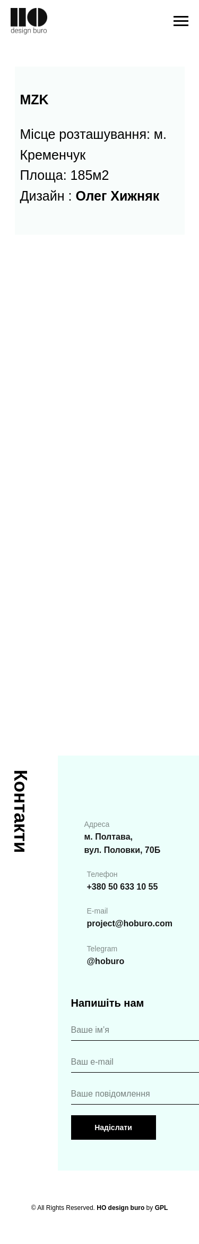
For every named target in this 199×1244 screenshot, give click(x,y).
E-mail (97, 911)
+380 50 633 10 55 (122, 886)
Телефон (102, 874)
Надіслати (113, 1127)
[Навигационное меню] (181, 21)
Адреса (97, 824)
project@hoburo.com (129, 923)
